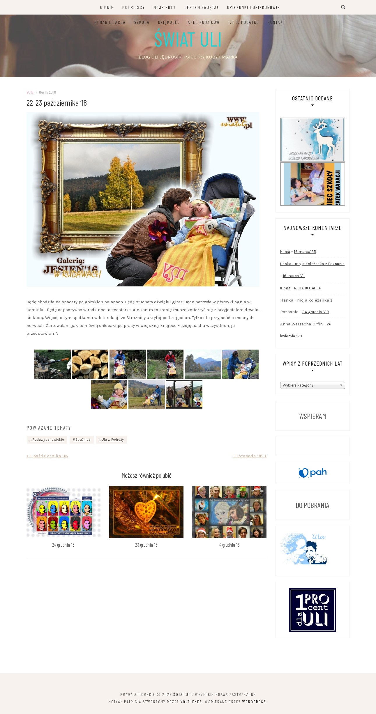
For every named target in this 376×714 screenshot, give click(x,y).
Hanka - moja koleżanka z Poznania (312, 264)
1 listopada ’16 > (249, 455)
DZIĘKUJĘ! (168, 22)
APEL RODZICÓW (204, 22)
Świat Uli (188, 38)
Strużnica (83, 439)
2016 (30, 92)
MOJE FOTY (164, 7)
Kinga (285, 288)
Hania (285, 251)
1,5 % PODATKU (243, 22)
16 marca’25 (305, 251)
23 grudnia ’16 (146, 545)
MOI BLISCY (133, 7)
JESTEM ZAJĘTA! (201, 7)
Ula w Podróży (113, 439)
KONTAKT (277, 22)
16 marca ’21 (294, 276)
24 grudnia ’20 (315, 312)
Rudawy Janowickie (48, 439)
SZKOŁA (142, 22)
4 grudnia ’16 (229, 545)
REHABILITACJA (110, 22)
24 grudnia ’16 (63, 545)
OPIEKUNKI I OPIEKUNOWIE (253, 7)
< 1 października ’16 (47, 455)
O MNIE (107, 7)
